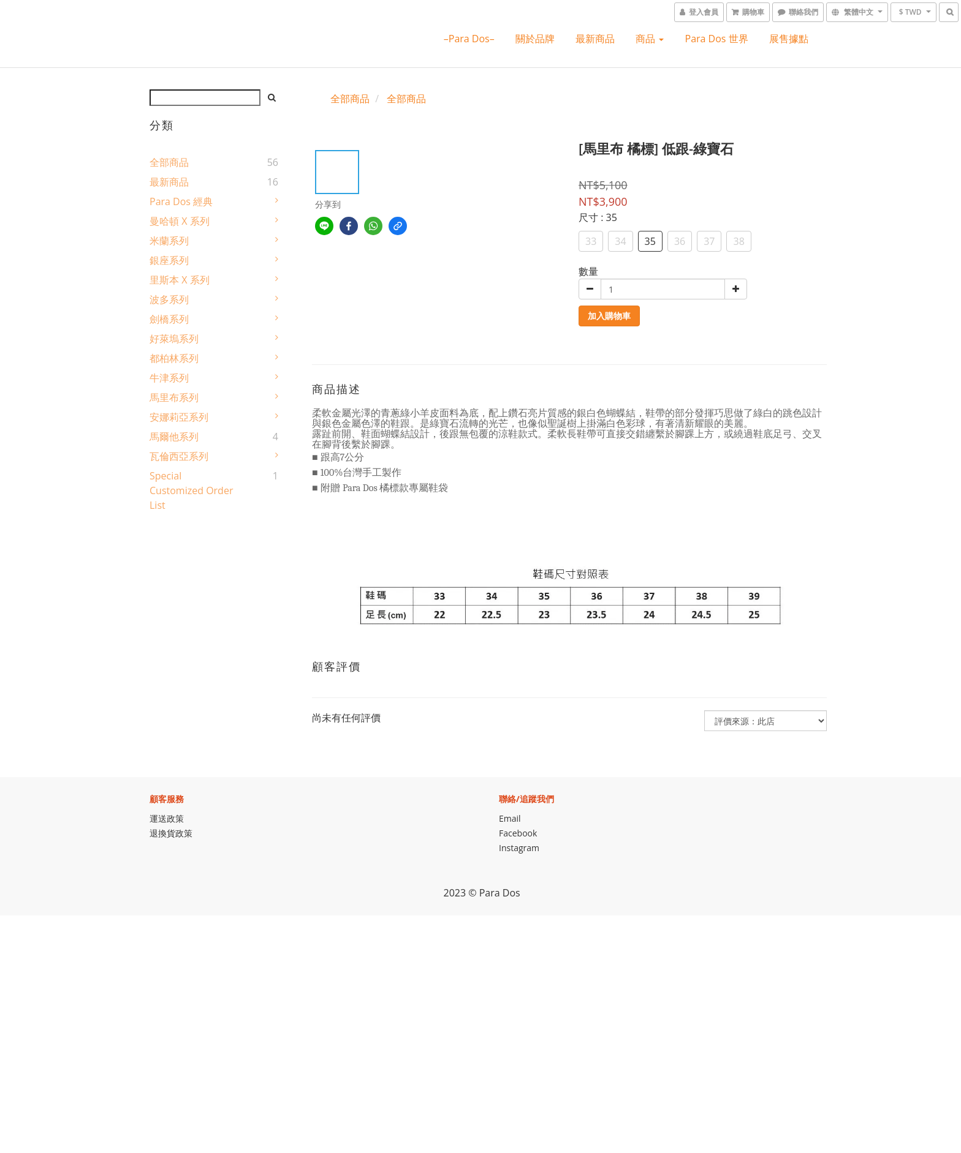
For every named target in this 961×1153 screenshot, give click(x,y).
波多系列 (169, 299)
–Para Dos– (469, 38)
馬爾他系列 (174, 436)
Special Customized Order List (191, 490)
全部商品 (169, 162)
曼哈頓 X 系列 (180, 221)
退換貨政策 (171, 833)
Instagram (519, 848)
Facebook (518, 833)
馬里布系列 (174, 397)
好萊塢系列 (174, 338)
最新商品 (595, 38)
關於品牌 (535, 38)
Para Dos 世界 (716, 38)
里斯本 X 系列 (180, 280)
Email (510, 818)
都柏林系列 (174, 358)
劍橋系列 (169, 319)
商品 (650, 38)
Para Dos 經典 (181, 201)
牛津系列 (169, 378)
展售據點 (788, 38)
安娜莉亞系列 (179, 417)
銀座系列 (169, 260)
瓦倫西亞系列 (179, 456)
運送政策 (167, 818)
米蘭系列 (169, 240)
